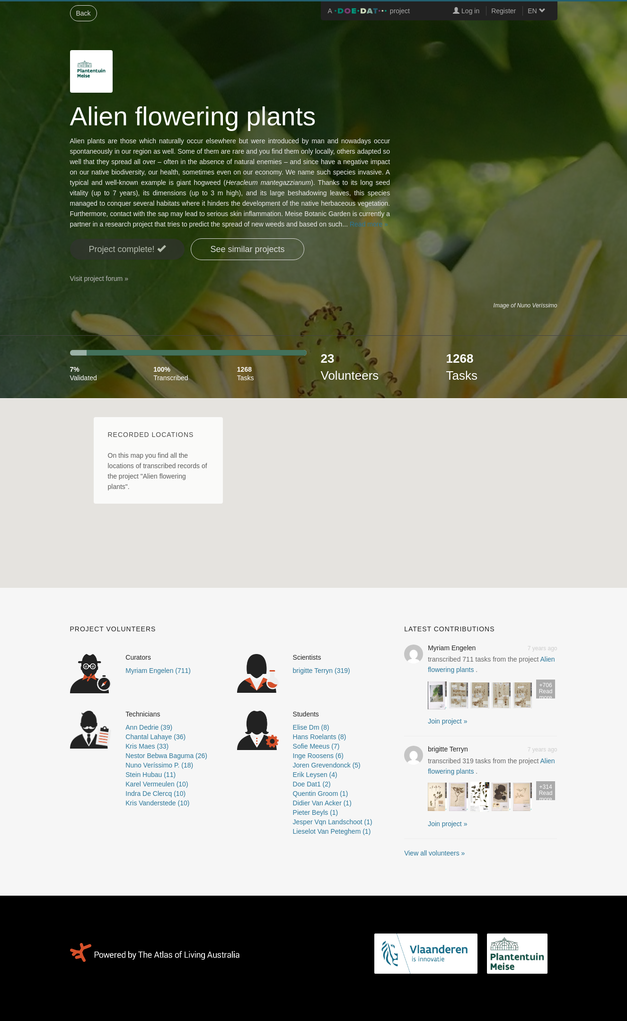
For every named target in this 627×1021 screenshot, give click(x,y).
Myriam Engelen (452, 648)
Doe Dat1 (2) (312, 784)
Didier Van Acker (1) (322, 803)
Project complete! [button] (127, 249)
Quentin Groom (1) (320, 793)
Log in (466, 11)
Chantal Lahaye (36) (155, 737)
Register (503, 11)
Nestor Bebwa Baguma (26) (166, 755)
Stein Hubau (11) (150, 774)
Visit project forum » (99, 278)
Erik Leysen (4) (315, 774)
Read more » (369, 224)
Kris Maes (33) (146, 746)
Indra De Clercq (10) (155, 793)
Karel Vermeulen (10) (156, 784)
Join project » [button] (447, 721)
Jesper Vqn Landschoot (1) (332, 822)
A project (369, 11)
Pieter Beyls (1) (315, 812)
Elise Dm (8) (311, 727)
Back (83, 13)
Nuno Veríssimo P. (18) (159, 765)
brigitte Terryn (448, 749)
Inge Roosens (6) (318, 755)
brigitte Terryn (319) (321, 670)
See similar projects (247, 249)
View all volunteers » (434, 853)
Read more (545, 690)
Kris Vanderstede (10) (157, 803)
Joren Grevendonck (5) (327, 765)
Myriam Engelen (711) (158, 670)
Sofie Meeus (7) (316, 746)
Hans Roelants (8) (319, 737)
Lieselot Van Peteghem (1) (332, 831)
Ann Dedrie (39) (148, 727)
